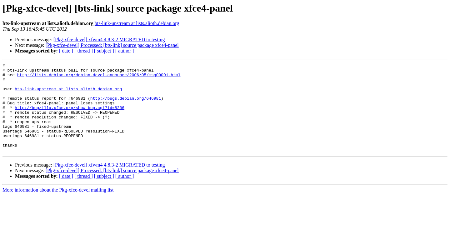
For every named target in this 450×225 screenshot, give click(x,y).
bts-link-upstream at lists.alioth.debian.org (137, 23)
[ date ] (66, 50)
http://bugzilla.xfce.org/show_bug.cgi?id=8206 (69, 117)
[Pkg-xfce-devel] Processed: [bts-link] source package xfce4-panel (112, 45)
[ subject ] (104, 50)
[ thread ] (83, 50)
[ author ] (124, 50)
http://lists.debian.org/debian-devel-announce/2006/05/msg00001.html (99, 77)
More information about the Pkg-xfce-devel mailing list (57, 207)
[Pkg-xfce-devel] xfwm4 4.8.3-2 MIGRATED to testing (109, 39)
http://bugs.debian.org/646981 (125, 105)
